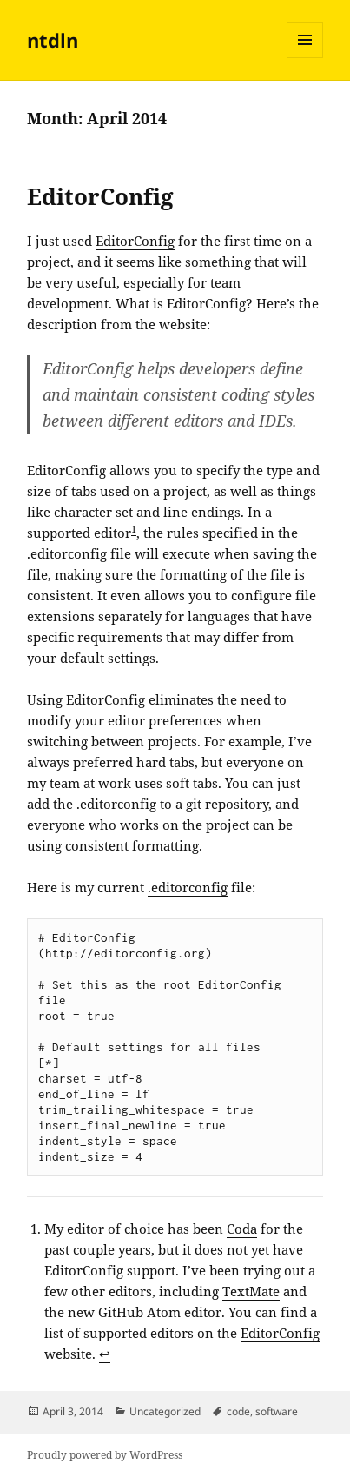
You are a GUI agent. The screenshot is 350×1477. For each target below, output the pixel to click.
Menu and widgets (305, 57)
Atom (164, 1312)
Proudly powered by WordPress (104, 1454)
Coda (242, 1228)
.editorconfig (188, 887)
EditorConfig (100, 196)
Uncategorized (165, 1411)
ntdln (52, 40)
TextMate (251, 1291)
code (238, 1411)
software (276, 1411)
